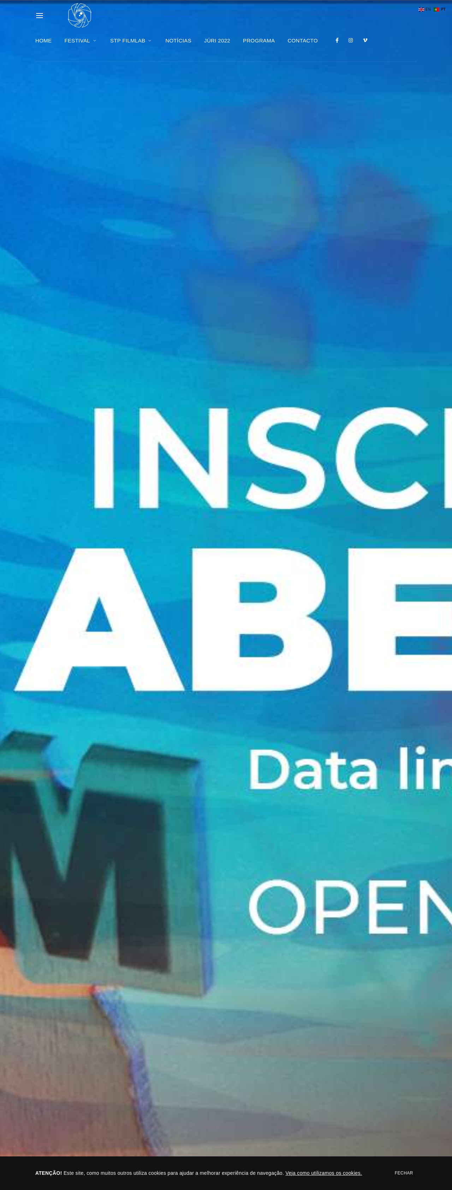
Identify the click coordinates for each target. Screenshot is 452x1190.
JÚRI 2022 (217, 40)
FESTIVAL (80, 40)
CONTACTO (302, 40)
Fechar (404, 1173)
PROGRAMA (259, 40)
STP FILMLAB (131, 40)
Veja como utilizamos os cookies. (323, 1173)
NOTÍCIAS (178, 40)
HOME (43, 40)
